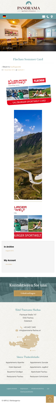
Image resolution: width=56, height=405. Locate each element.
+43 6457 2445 (28, 327)
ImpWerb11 (21, 70)
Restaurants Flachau (15, 376)
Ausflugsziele (15, 67)
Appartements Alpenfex (15, 362)
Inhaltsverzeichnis (37, 389)
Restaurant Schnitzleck (39, 376)
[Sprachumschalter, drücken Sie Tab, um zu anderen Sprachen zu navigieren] (4, 16)
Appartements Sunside (39, 362)
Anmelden (9, 264)
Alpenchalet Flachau (39, 372)
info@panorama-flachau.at (28, 330)
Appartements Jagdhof (39, 367)
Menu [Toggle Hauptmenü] (7, 48)
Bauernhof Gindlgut (15, 372)
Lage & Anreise (12, 389)
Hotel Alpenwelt (15, 367)
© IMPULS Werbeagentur (11, 401)
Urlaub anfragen (28, 293)
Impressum (24, 389)
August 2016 (10, 251)
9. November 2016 (9, 70)
